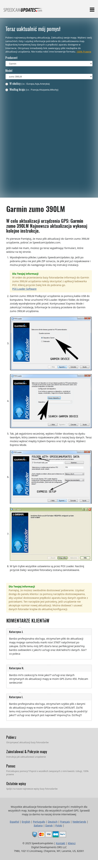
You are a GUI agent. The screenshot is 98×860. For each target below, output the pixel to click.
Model (8, 70)
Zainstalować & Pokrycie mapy (26, 751)
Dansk (49, 825)
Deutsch (52, 821)
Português (39, 821)
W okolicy (27, 83)
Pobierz (11, 737)
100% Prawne (83, 51)
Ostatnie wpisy (16, 783)
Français (65, 821)
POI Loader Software (24, 288)
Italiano (38, 825)
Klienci (72, 843)
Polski (58, 825)
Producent (11, 57)
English (26, 821)
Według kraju (31, 89)
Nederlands (79, 821)
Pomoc (10, 766)
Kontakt (60, 843)
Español (14, 821)
